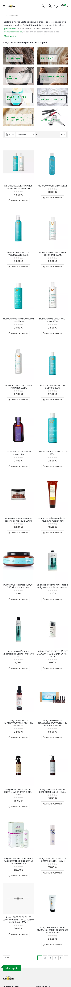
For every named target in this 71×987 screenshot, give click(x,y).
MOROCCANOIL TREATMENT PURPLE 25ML (18, 453)
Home (4, 15)
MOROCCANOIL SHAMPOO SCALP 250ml (53, 453)
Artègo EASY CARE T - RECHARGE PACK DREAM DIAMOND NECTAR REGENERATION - (18, 861)
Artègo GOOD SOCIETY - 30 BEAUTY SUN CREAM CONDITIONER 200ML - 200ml (52, 930)
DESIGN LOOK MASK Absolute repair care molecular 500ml (18, 519)
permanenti (10, 28)
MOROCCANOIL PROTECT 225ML (52, 186)
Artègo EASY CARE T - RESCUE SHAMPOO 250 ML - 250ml (52, 859)
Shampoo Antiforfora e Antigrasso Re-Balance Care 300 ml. (18, 654)
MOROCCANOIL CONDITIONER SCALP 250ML (52, 320)
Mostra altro (10, 36)
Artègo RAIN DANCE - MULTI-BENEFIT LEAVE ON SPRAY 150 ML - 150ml (18, 792)
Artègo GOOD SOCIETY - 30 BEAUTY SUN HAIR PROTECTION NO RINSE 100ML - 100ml (18, 920)
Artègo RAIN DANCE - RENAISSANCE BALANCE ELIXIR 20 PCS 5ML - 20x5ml (52, 723)
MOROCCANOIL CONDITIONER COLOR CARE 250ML (52, 253)
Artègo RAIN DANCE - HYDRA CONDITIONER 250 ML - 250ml (52, 790)
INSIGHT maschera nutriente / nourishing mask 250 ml (52, 519)
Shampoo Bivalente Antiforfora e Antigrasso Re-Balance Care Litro (52, 586)
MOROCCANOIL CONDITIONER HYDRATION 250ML (18, 386)
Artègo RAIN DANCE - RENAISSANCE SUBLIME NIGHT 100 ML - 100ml (18, 723)
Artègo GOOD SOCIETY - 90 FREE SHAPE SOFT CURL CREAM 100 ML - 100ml (52, 654)
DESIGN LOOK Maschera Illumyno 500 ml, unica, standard (18, 586)
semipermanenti (13, 31)
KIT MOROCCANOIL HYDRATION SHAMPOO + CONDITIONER (18, 187)
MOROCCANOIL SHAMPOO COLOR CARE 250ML (18, 320)
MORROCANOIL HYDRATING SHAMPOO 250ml (52, 386)
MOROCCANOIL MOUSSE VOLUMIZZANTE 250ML (18, 253)
